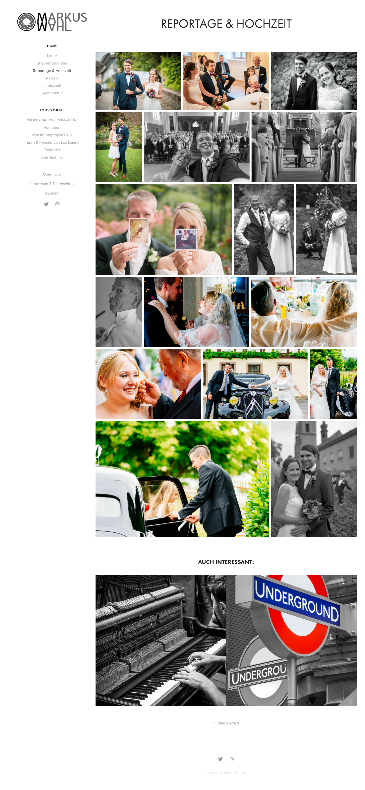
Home (52, 46)
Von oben (52, 127)
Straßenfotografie (52, 63)
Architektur (52, 93)
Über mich (52, 174)
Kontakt (51, 193)
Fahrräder (52, 149)
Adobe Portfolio (235, 772)
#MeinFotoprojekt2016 (52, 135)
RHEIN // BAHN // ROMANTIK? (52, 120)
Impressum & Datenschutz (52, 183)
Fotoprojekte (52, 110)
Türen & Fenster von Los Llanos (52, 142)
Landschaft (52, 85)
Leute (52, 55)
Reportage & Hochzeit (52, 70)
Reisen (52, 78)
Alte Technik (52, 157)
